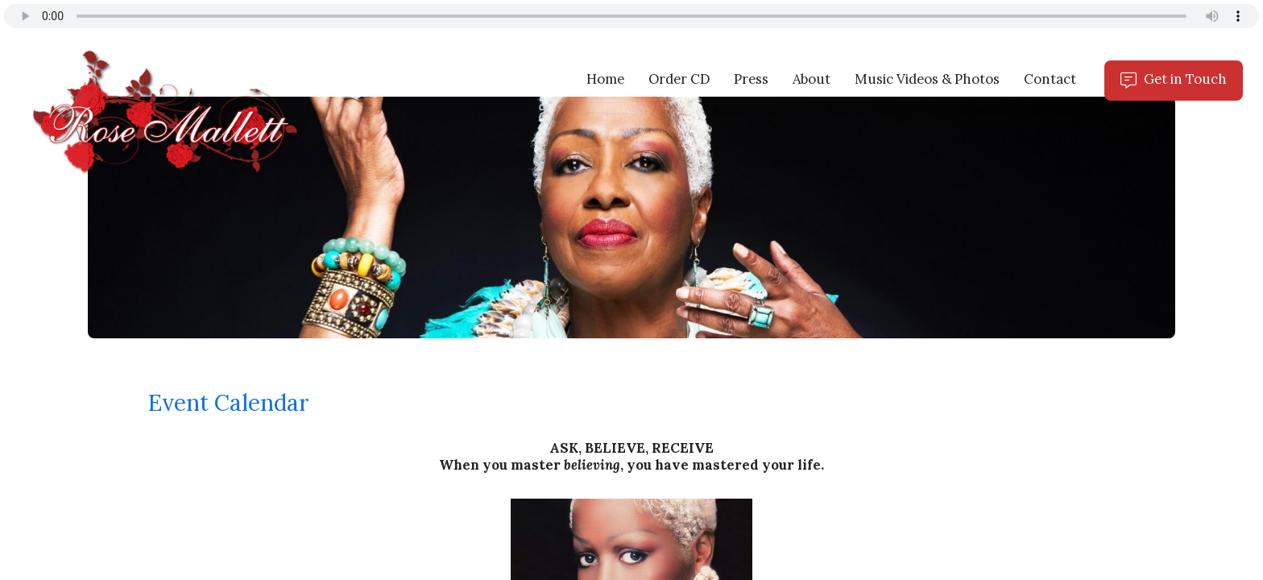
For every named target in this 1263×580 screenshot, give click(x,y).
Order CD (679, 79)
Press (751, 79)
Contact (1050, 79)
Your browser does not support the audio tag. (631, 16)
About (811, 79)
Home (605, 79)
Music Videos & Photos (927, 79)
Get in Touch (1181, 85)
